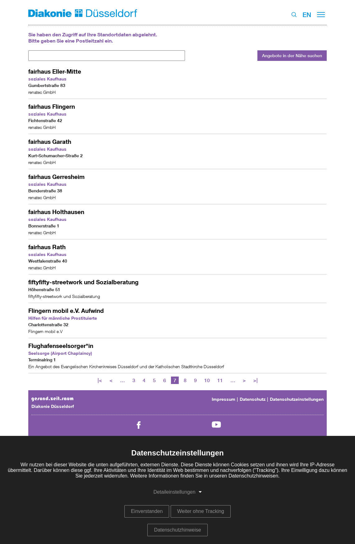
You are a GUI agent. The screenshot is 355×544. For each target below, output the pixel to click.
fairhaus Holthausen (56, 211)
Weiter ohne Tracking (200, 511)
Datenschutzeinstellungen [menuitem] (297, 399)
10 (207, 380)
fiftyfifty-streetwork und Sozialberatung (83, 282)
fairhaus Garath (49, 141)
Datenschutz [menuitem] (252, 399)
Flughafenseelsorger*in (60, 345)
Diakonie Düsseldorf (52, 406)
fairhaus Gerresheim (56, 176)
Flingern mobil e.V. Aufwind (66, 310)
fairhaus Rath (47, 246)
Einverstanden (147, 511)
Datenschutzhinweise (177, 530)
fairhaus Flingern (51, 106)
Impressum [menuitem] (223, 399)
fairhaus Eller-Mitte (54, 71)
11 (220, 380)
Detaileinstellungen (174, 492)
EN (306, 15)
